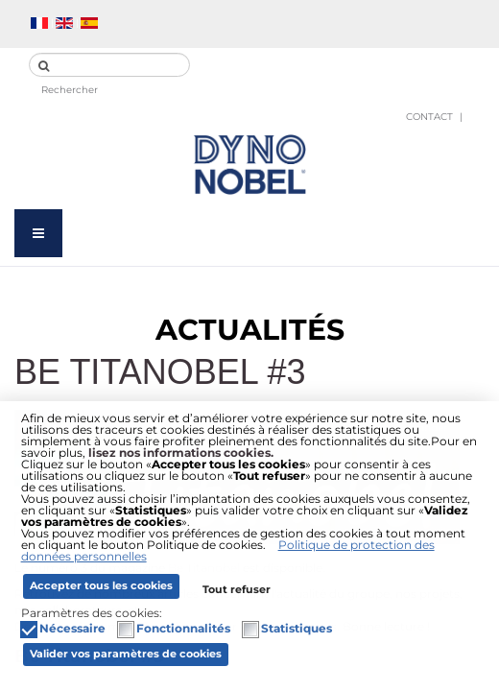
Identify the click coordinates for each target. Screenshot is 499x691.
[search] (109, 65)
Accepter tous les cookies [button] (101, 586)
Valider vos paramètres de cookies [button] (126, 654)
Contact (429, 116)
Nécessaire (72, 628)
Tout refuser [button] (236, 590)
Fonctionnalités (183, 628)
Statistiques (296, 628)
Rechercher (69, 89)
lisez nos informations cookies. (180, 452)
